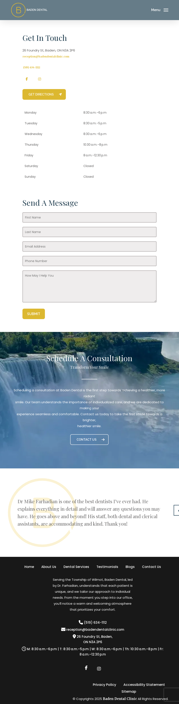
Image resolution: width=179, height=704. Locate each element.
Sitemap (128, 691)
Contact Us (151, 567)
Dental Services (76, 567)
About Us (48, 567)
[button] (44, 94)
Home (29, 567)
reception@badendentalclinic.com (45, 56)
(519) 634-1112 (93, 622)
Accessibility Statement (144, 684)
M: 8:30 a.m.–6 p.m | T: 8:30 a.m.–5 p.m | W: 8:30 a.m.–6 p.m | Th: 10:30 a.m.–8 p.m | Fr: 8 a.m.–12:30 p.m (93, 652)
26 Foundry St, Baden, (92, 639)
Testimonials (107, 567)
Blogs (130, 567)
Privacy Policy (104, 684)
